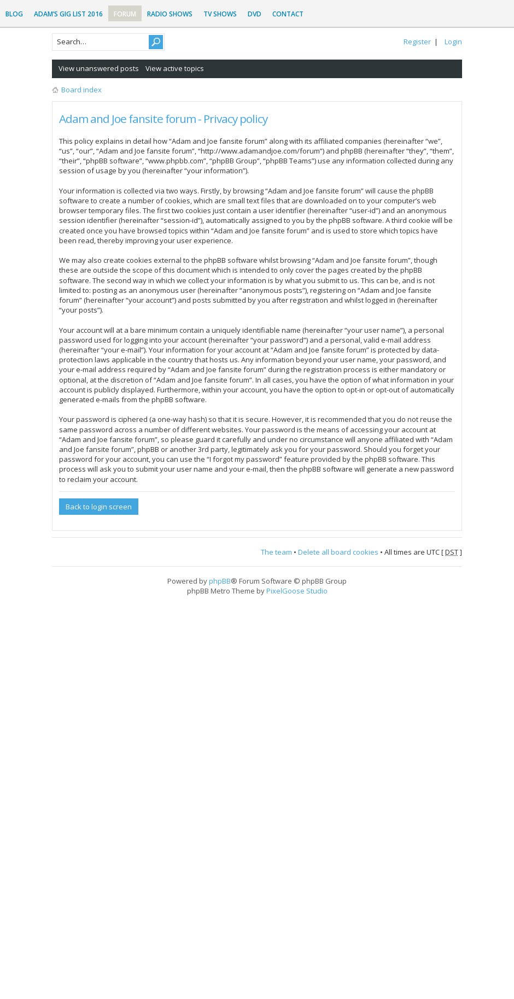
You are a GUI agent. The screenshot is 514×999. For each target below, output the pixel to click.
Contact (287, 14)
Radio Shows (169, 14)
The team (276, 552)
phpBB (220, 581)
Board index (81, 90)
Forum (125, 14)
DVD (254, 14)
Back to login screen (99, 507)
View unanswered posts (99, 68)
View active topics (174, 68)
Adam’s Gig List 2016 (68, 14)
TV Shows (220, 14)
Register (417, 41)
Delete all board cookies (338, 552)
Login (453, 41)
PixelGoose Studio (297, 591)
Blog (14, 14)
